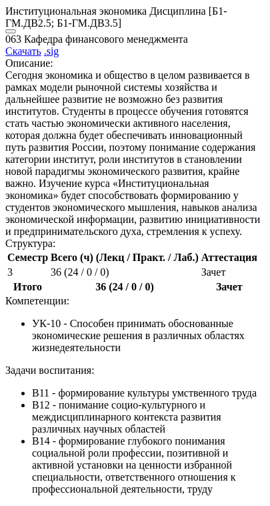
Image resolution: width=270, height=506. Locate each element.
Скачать (23, 51)
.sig (51, 51)
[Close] (10, 31)
